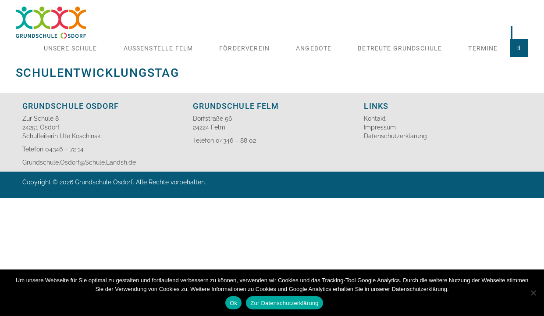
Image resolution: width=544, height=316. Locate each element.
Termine (483, 48)
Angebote (313, 48)
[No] (533, 292)
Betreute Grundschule (400, 48)
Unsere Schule (70, 48)
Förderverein (244, 48)
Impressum (380, 127)
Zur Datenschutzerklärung (284, 303)
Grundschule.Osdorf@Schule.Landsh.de (79, 162)
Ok (233, 303)
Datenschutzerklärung (395, 136)
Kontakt (375, 118)
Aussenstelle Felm (158, 48)
